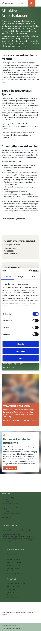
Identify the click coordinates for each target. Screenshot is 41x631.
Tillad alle (20, 344)
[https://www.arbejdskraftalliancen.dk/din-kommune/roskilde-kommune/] (13, 568)
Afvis (20, 358)
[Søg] (31, 3)
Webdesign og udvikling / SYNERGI (10, 625)
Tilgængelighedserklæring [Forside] (11, 628)
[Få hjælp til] (11, 589)
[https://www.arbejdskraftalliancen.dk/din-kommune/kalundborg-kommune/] (14, 560)
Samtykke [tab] (7, 276)
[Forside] (14, 3)
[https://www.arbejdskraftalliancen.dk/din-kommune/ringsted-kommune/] (14, 565)
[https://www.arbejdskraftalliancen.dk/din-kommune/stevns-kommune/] (13, 571)
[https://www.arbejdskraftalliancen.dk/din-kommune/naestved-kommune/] (14, 563)
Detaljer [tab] (21, 276)
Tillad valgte (20, 351)
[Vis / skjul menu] (38, 3)
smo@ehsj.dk (12, 253)
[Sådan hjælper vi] (8, 367)
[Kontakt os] (11, 592)
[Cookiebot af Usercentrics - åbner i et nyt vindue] (29, 270)
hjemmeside (20, 219)
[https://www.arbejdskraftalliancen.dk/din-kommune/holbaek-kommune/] (13, 557)
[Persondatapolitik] (11, 595)
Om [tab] (33, 276)
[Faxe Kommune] (12, 554)
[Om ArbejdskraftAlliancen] (20, 422)
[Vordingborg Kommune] (15, 574)
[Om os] (10, 468)
